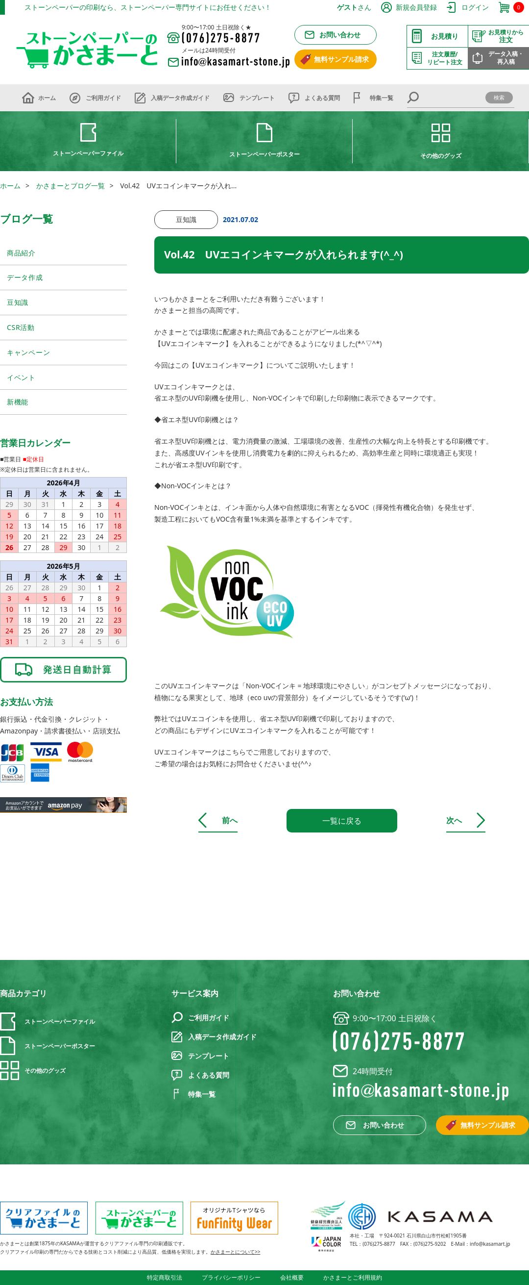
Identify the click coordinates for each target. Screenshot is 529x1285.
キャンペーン (28, 352)
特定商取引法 (164, 1277)
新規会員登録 (416, 7)
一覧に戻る (341, 820)
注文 (506, 36)
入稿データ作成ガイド (180, 98)
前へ (230, 820)
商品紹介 (21, 252)
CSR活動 (21, 327)
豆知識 (17, 302)
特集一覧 (381, 98)
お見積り (444, 36)
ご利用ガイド (103, 98)
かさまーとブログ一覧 (70, 185)
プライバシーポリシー (231, 1277)
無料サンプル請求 (341, 59)
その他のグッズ (440, 155)
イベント (21, 377)
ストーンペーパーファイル (88, 153)
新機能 (17, 401)
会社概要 (292, 1277)
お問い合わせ (340, 34)
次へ (454, 820)
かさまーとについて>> (235, 1251)
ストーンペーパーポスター (264, 154)
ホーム (47, 98)
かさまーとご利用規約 (352, 1277)
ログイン (475, 7)
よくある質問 (322, 98)
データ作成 (25, 277)
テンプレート (257, 98)
